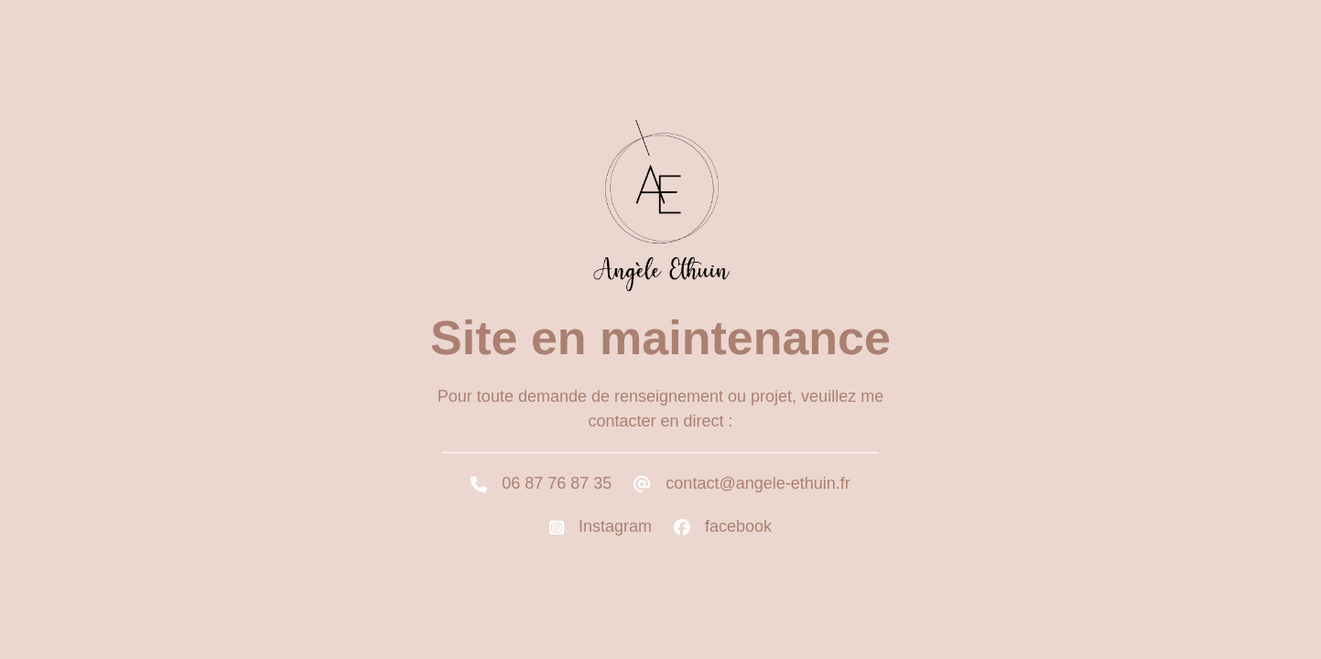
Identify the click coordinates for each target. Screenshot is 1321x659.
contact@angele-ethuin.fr (758, 483)
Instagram (615, 526)
